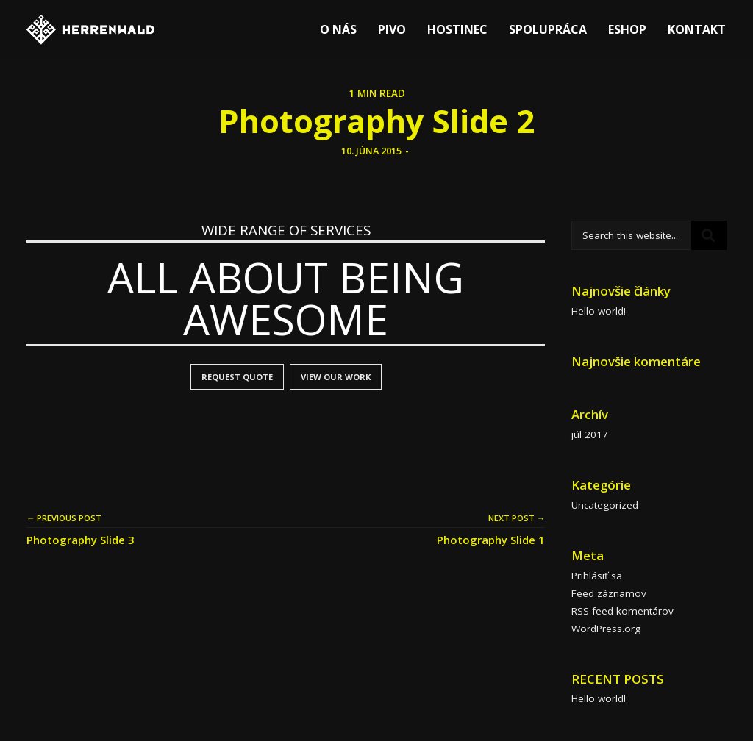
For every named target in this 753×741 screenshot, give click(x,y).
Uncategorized (604, 505)
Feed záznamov (608, 593)
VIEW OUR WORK (336, 376)
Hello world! (598, 311)
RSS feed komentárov (622, 611)
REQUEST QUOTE (237, 376)
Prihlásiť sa (596, 575)
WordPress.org (605, 628)
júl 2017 (589, 434)
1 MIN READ (377, 93)
